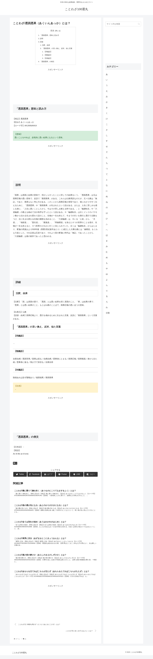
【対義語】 (47, 59)
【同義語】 (47, 52)
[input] (123, 24)
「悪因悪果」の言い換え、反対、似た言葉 (57, 49)
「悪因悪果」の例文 (46, 63)
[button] (139, 24)
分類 (108, 313)
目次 (52, 31)
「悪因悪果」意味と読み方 (49, 35)
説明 (40, 39)
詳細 (40, 42)
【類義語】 (47, 56)
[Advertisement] (55, 87)
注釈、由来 (45, 46)
